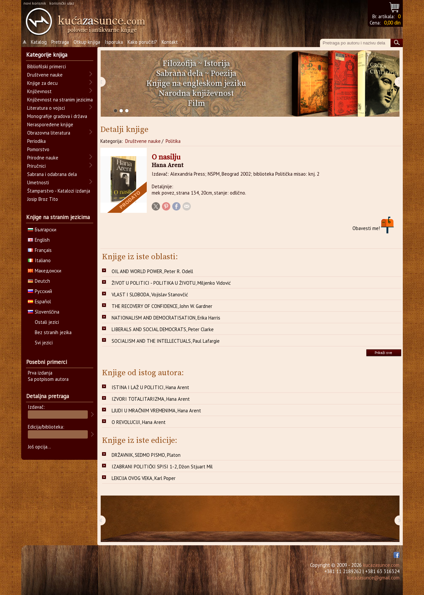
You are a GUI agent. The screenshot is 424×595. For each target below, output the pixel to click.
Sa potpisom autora (48, 379)
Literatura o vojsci (46, 108)
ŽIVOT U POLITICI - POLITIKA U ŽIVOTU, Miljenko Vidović (171, 283)
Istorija (217, 64)
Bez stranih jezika (53, 332)
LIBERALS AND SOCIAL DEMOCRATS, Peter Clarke (163, 329)
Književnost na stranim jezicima (60, 99)
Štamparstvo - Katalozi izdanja (58, 191)
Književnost (39, 91)
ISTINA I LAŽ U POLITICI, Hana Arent (150, 387)
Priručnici (36, 166)
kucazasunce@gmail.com (373, 577)
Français (40, 250)
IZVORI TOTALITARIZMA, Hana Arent (151, 399)
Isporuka (114, 42)
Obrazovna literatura (48, 133)
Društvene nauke (143, 141)
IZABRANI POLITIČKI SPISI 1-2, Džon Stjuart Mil (162, 466)
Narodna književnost (196, 93)
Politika (173, 141)
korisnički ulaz (61, 3)
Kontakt (170, 42)
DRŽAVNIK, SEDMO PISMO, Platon (146, 455)
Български (42, 229)
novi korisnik (35, 3)
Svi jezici (44, 342)
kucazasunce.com (381, 565)
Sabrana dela (179, 74)
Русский (40, 291)
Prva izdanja (40, 373)
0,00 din (392, 23)
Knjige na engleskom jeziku (196, 84)
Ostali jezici (47, 322)
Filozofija (179, 64)
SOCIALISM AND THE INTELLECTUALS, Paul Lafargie (166, 341)
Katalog (39, 42)
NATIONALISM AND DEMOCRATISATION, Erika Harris (166, 318)
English (39, 240)
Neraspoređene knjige (50, 124)
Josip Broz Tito (42, 199)
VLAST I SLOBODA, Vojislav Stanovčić (150, 294)
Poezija (223, 74)
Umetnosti (38, 182)
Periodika (36, 141)
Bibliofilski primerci (46, 66)
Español (39, 301)
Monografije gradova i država (57, 116)
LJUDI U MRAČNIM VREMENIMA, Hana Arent (156, 410)
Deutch (39, 281)
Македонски (44, 271)
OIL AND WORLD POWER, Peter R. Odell (152, 271)
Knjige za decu (42, 83)
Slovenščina (43, 312)
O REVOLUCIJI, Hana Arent (139, 422)
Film (196, 103)
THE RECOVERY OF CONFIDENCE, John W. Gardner (162, 306)
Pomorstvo (38, 149)
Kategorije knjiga (46, 54)
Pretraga (60, 42)
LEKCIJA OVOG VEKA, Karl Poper (144, 478)
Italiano (39, 260)
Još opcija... (39, 447)
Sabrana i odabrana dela (52, 174)
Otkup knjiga (87, 42)
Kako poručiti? (142, 42)
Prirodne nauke (42, 157)
